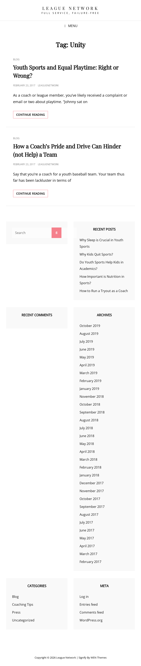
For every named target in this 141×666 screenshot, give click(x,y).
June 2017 (87, 530)
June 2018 (87, 436)
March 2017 (88, 554)
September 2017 (92, 506)
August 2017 (89, 514)
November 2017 (92, 491)
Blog (16, 59)
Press (16, 612)
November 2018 (92, 396)
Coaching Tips (22, 604)
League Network (70, 8)
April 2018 (87, 451)
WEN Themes (99, 657)
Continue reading (32, 115)
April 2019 (87, 365)
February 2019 (90, 381)
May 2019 (87, 357)
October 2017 (90, 499)
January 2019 (89, 388)
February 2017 (90, 562)
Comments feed (92, 612)
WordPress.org (91, 620)
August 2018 (89, 420)
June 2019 (87, 349)
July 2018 (86, 428)
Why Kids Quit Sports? (96, 254)
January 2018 (89, 475)
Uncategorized (23, 620)
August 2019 (89, 333)
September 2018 (92, 412)
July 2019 (86, 341)
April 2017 (87, 546)
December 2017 (92, 483)
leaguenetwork (48, 85)
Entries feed (89, 604)
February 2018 (90, 467)
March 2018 (88, 459)
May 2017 (87, 538)
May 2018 (87, 444)
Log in (84, 596)
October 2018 (90, 404)
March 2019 (88, 373)
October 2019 (90, 326)
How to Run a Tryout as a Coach (104, 291)
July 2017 (86, 522)
